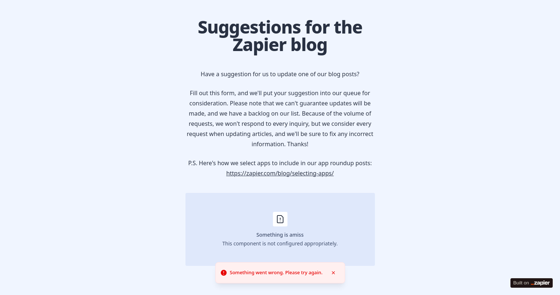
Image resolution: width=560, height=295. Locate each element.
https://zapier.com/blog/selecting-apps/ (280, 173)
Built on (531, 283)
